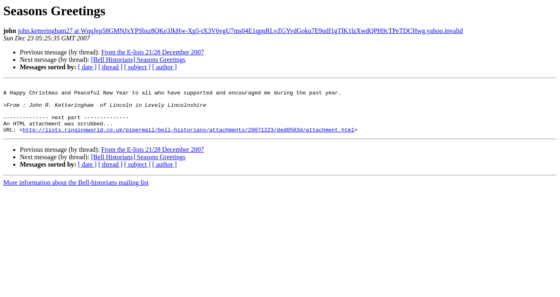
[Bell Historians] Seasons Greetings (138, 59)
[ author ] (164, 67)
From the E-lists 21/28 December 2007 (152, 52)
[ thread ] (110, 67)
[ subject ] (137, 67)
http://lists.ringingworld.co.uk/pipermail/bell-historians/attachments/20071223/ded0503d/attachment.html (188, 139)
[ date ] (87, 67)
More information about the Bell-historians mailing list (76, 192)
